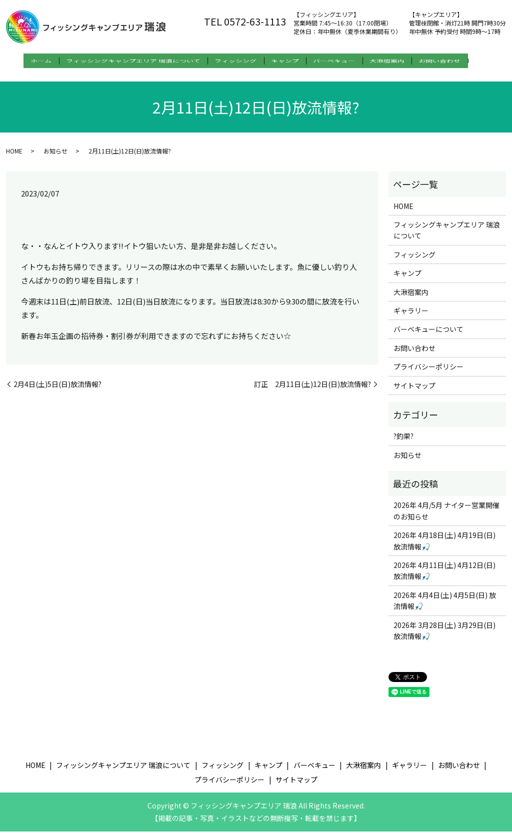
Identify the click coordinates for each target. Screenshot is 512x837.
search (16, 76)
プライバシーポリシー (429, 372)
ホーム (27, 61)
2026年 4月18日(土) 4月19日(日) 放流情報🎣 (445, 546)
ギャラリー (411, 316)
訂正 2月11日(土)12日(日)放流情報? (312, 389)
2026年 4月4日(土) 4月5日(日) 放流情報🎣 (445, 606)
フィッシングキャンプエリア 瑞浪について (125, 61)
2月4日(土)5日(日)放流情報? (58, 389)
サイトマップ (415, 391)
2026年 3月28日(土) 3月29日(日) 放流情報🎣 (445, 635)
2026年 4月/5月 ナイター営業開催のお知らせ (447, 516)
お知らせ (56, 156)
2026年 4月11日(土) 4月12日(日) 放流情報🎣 (445, 576)
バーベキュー (347, 61)
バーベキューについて (429, 335)
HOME (14, 156)
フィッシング (235, 61)
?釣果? (404, 441)
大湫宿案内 (406, 61)
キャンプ (291, 61)
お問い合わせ (466, 61)
